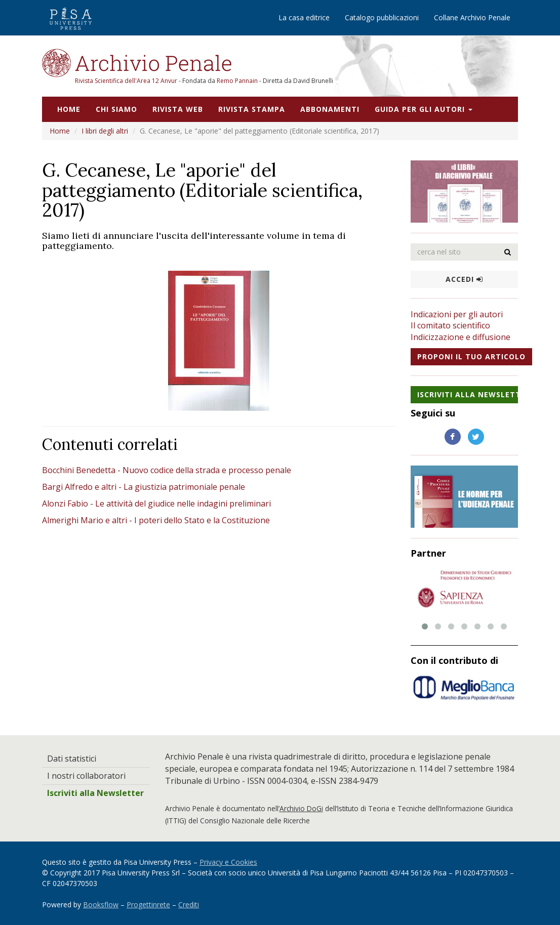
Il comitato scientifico (450, 325)
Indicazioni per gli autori (457, 314)
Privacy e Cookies (228, 862)
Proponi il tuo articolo (471, 356)
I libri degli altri (105, 131)
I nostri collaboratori (86, 775)
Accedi (464, 279)
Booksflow (100, 904)
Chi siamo (116, 109)
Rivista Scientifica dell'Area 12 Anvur (127, 80)
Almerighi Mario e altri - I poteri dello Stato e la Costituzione (156, 520)
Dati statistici (71, 758)
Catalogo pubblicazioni (382, 17)
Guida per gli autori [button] (423, 109)
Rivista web (177, 109)
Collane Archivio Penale (472, 17)
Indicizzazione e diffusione (460, 337)
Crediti (188, 904)
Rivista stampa (251, 109)
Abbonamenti (329, 109)
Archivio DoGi (301, 808)
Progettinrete (148, 904)
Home (69, 109)
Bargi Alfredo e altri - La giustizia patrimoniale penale (143, 486)
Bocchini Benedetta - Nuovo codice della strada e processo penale (166, 470)
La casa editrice (304, 17)
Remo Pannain (237, 80)
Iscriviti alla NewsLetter (467, 394)
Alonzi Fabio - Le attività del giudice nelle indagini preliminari (156, 503)
